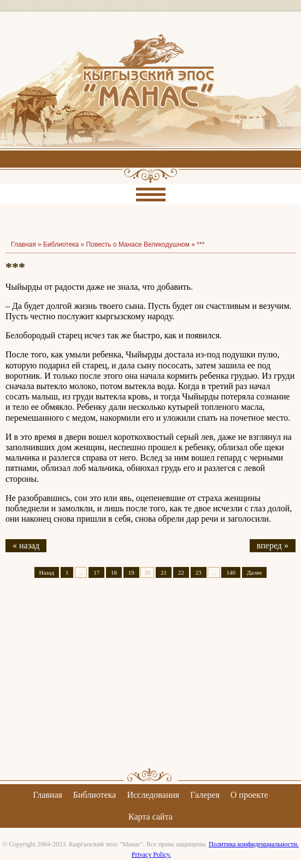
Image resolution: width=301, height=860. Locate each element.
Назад (47, 572)
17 (96, 572)
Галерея (205, 794)
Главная (47, 794)
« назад (26, 545)
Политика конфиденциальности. (254, 844)
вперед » (272, 545)
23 (199, 572)
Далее (254, 572)
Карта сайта (150, 816)
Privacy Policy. (152, 854)
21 (164, 572)
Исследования (153, 794)
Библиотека (61, 244)
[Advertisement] (150, 682)
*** (200, 244)
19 (131, 572)
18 (114, 572)
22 (181, 572)
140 (230, 572)
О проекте (249, 794)
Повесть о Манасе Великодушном (138, 244)
